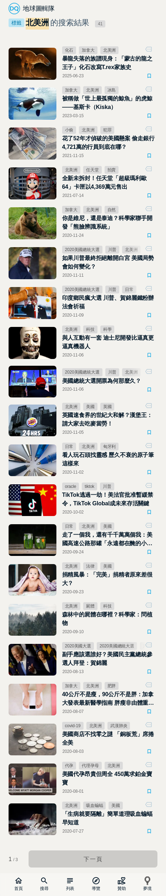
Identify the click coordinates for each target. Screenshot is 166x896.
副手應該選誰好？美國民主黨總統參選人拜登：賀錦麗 (107, 658)
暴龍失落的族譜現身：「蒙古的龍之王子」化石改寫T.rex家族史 (107, 63)
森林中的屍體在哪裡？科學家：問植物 (107, 618)
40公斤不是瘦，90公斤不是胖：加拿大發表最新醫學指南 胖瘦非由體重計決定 (108, 699)
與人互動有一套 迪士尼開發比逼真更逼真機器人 (108, 342)
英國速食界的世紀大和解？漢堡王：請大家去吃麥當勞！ (107, 419)
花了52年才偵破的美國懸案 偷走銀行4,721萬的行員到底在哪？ (108, 142)
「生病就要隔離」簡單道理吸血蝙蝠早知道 (107, 818)
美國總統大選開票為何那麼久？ (101, 381)
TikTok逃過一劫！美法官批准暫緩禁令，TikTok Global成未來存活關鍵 (107, 499)
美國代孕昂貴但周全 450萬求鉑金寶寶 (107, 778)
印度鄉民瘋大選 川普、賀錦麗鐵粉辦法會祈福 (108, 302)
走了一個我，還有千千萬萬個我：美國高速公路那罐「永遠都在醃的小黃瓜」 (107, 540)
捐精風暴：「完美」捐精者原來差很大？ (107, 579)
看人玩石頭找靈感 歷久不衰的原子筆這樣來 (108, 459)
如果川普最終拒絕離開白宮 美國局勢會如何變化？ (108, 262)
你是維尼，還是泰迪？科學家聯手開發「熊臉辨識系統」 (107, 222)
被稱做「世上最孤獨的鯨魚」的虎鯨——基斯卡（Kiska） (107, 102)
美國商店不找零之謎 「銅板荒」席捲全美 (108, 738)
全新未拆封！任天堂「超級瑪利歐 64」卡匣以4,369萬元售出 (104, 182)
